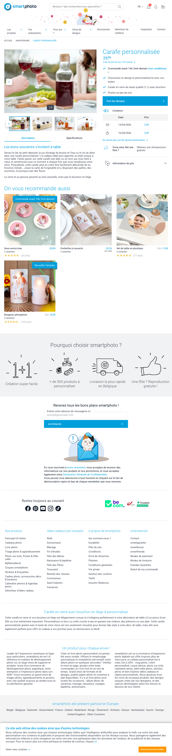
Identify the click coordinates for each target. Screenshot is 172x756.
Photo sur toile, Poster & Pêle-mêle (22, 558)
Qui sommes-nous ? (100, 538)
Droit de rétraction (99, 556)
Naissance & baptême (59, 560)
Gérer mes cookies (18, 749)
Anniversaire (54, 542)
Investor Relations (99, 582)
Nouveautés (103, 29)
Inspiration (146, 29)
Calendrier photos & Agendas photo (21, 585)
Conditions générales (100, 565)
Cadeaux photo (13, 542)
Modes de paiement (141, 556)
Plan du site (95, 547)
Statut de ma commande (144, 569)
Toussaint (52, 569)
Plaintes (93, 560)
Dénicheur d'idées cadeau (19, 590)
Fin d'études (53, 551)
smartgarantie (138, 542)
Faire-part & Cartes (15, 538)
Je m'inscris (54, 424)
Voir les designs (115, 101)
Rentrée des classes (58, 573)
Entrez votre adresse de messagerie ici (69, 411)
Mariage (51, 547)
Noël (49, 538)
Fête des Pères (55, 565)
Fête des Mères (55, 556)
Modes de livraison (141, 560)
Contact (161, 29)
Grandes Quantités (140, 565)
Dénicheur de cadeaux (121, 31)
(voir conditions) (157, 68)
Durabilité (94, 542)
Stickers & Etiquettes (17, 572)
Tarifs (92, 578)
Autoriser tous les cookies (152, 749)
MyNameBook (13, 563)
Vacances (52, 587)
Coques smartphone (16, 567)
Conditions (95, 551)
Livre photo (11, 547)
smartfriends (137, 551)
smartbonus (137, 547)
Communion (54, 578)
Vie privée (94, 569)
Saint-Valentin (54, 582)
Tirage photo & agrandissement (22, 551)
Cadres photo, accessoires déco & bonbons (23, 578)
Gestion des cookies (100, 573)
